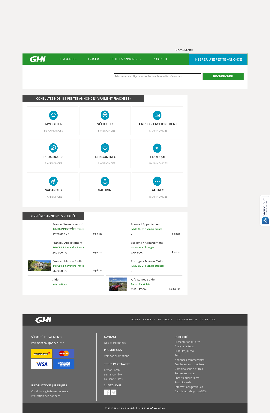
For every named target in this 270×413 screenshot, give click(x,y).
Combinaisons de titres (189, 369)
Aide (55, 279)
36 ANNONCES (53, 130)
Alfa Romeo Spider (143, 279)
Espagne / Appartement (147, 242)
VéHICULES (105, 124)
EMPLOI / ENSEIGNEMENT (158, 124)
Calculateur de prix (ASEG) (190, 391)
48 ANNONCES (158, 196)
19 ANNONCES (158, 163)
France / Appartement (146, 224)
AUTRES (158, 190)
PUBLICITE (160, 59)
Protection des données (45, 396)
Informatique (59, 284)
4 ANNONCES (53, 196)
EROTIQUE (158, 157)
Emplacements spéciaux (189, 364)
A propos (149, 319)
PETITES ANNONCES (125, 59)
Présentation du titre (187, 342)
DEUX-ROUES (54, 157)
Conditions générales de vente (49, 391)
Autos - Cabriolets (140, 284)
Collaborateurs (186, 319)
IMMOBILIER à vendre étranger (147, 265)
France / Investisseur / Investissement (67, 226)
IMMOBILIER (53, 124)
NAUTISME (106, 190)
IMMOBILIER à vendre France (146, 229)
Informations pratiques (189, 387)
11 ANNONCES (105, 163)
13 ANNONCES (105, 130)
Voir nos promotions (116, 356)
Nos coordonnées (115, 343)
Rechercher (223, 76)
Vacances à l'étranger (142, 247)
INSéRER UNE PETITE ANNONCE (218, 59)
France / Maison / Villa (67, 261)
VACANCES (53, 190)
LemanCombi (112, 370)
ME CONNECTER (184, 50)
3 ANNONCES (53, 163)
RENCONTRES (105, 157)
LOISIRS (94, 59)
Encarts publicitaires (187, 378)
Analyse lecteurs (185, 346)
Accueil (135, 319)
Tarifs (178, 355)
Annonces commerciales (190, 360)
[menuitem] (68, 59)
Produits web (183, 382)
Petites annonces (185, 373)
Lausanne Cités (113, 379)
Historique (165, 319)
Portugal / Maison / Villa (147, 261)
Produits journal (184, 351)
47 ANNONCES (158, 130)
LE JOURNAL (68, 59)
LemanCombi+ (113, 374)
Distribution (208, 319)
